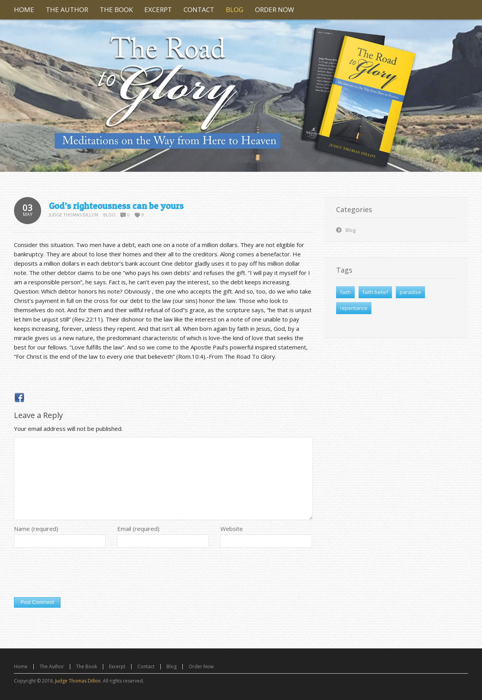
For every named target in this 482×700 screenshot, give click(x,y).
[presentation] (73, 574)
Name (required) (36, 528)
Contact (145, 666)
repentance (354, 307)
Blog (109, 215)
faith (345, 292)
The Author (52, 666)
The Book (86, 666)
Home (21, 666)
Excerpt (117, 666)
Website (231, 528)
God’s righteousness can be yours (116, 205)
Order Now (201, 666)
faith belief (375, 292)
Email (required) (138, 528)
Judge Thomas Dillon (73, 215)
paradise (410, 292)
